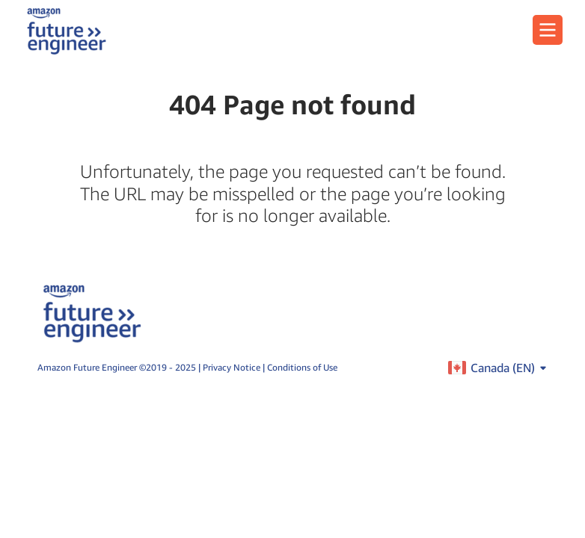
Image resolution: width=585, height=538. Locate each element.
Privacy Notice (233, 367)
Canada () (509, 368)
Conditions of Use (302, 367)
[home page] (66, 30)
